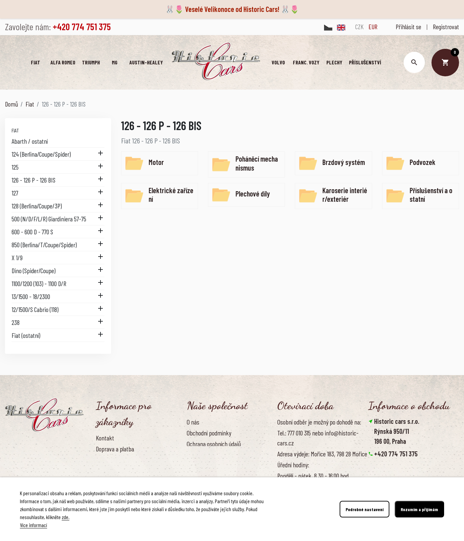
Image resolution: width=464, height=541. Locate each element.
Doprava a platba (115, 449)
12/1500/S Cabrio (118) (35, 309)
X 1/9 (17, 258)
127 (15, 193)
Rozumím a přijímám (419, 509)
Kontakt (105, 438)
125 (15, 167)
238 (16, 322)
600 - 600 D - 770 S (32, 232)
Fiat (15, 130)
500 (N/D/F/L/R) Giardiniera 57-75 (49, 219)
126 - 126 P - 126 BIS (33, 180)
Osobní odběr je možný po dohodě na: (319, 422)
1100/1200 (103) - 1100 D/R (39, 283)
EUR (372, 27)
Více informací (33, 525)
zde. (65, 517)
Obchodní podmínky (209, 433)
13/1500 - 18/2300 (31, 296)
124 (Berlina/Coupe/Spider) (41, 154)
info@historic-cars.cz (401, 464)
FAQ (100, 471)
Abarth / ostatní (30, 141)
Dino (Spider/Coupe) (33, 270)
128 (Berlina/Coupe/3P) (37, 206)
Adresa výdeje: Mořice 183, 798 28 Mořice (322, 454)
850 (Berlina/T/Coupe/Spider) (44, 245)
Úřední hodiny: (293, 465)
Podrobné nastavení (364, 509)
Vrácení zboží (111, 460)
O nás (193, 422)
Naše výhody (201, 466)
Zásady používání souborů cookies (225, 455)
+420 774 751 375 (396, 454)
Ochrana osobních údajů (214, 444)
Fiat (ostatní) (26, 335)
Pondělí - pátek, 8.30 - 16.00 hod (313, 476)
